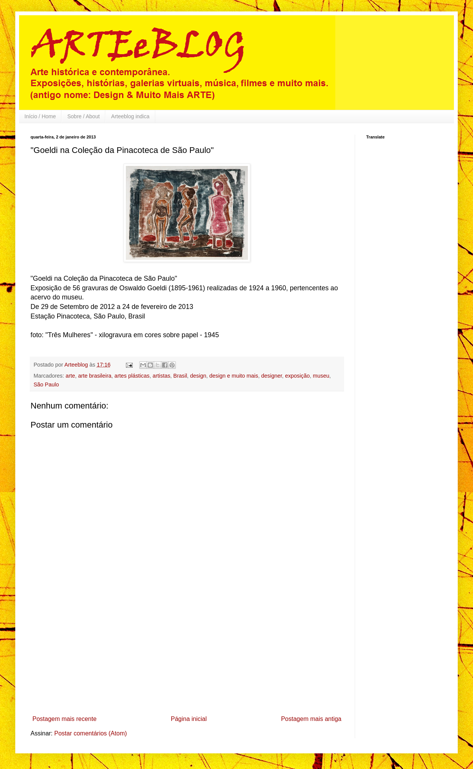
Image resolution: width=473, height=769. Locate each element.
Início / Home (40, 116)
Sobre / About (83, 116)
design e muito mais (233, 376)
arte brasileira (94, 376)
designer (271, 376)
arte (70, 376)
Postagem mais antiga (311, 719)
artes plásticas (132, 376)
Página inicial (189, 719)
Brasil (180, 376)
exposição (297, 376)
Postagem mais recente (64, 719)
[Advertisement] (187, 655)
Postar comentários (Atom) (90, 733)
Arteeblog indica (130, 116)
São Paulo (46, 384)
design (198, 376)
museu (321, 376)
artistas (161, 376)
